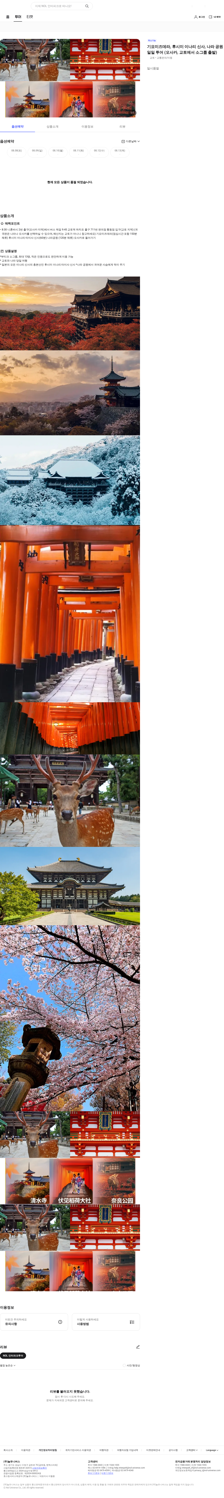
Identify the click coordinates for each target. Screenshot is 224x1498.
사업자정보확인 (39, 1468)
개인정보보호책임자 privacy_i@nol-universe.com (197, 1470)
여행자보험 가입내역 (127, 1450)
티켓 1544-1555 (111, 1465)
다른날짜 (131, 141)
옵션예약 (17, 126)
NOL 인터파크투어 (13, 1355)
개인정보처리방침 (48, 1450)
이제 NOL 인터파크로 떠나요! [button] (53, 6)
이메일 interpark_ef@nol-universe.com (193, 1468)
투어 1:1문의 (94, 1473)
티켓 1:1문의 (107, 1473)
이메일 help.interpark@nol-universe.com (126, 1468)
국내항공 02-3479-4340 (123, 1470)
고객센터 (190, 1450)
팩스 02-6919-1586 (97, 1468)
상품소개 (52, 126)
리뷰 (122, 126)
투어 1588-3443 (95, 1465)
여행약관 (103, 1450)
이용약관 (25, 1450)
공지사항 (173, 1450)
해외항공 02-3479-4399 (99, 1470)
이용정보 (87, 126)
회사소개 (8, 1450)
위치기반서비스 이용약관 (78, 1450)
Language (211, 1450)
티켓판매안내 (153, 1450)
